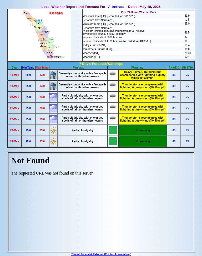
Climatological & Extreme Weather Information (100, 254)
